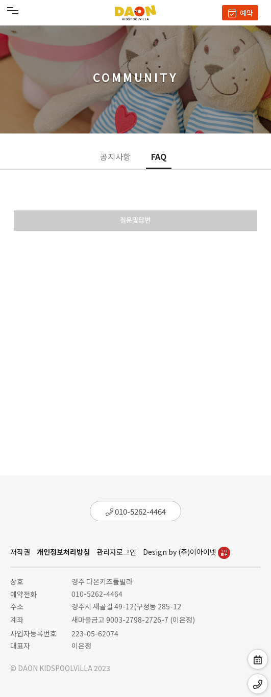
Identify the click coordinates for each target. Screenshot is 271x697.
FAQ (158, 156)
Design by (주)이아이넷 (186, 552)
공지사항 (115, 156)
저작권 (20, 552)
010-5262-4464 (136, 511)
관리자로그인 (116, 552)
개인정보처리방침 (63, 552)
